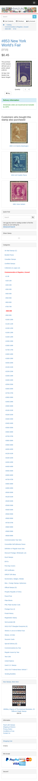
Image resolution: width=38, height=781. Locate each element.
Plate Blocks (8, 600)
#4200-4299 (9, 458)
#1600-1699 (9, 345)
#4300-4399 (9, 462)
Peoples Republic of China (13, 592)
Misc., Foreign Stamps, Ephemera (15, 583)
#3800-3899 (9, 440)
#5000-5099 (9, 492)
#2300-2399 (9, 376)
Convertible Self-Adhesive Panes (15, 544)
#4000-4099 (9, 449)
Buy (8, 93)
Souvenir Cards (9, 639)
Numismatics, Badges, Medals (14, 579)
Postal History (9, 613)
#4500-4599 (9, 471)
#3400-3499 (9, 423)
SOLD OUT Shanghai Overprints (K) (16, 626)
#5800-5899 (9, 527)
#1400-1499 (9, 337)
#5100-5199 (9, 497)
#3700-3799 (9, 436)
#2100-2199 (9, 367)
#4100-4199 (9, 453)
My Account (30, 21)
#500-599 (8, 298)
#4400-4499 (9, 466)
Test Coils (8, 656)
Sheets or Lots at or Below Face (15, 631)
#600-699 (8, 302)
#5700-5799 (9, 522)
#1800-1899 (9, 354)
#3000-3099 (9, 406)
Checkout (20, 21)
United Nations (9, 661)
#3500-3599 (9, 427)
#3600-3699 (9, 432)
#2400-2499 (9, 380)
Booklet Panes (9, 255)
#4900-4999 (9, 488)
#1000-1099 (9, 319)
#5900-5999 (9, 531)
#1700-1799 (9, 350)
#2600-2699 (9, 389)
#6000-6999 (9, 535)
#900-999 (8, 315)
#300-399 (8, 289)
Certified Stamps (10, 263)
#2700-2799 (9, 393)
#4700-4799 (9, 479)
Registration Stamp (11, 618)
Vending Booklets (10, 674)
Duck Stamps (9, 557)
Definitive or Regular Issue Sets (15, 548)
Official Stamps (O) (11, 587)
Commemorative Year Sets (13, 540)
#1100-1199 (9, 324)
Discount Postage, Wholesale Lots (15, 553)
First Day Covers (10, 566)
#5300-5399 (9, 505)
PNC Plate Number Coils (12, 605)
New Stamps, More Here (11, 682)
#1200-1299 (9, 328)
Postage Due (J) (10, 609)
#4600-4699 (9, 475)
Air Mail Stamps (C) (11, 250)
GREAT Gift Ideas (10, 574)
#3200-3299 (9, 414)
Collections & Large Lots (12, 268)
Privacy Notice (7, 729)
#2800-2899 (9, 397)
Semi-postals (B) (10, 622)
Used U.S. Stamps (10, 665)
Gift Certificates (9, 570)
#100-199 (8, 280)
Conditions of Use (8, 731)
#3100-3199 (9, 410)
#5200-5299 (9, 501)
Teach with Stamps (9, 725)
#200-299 (8, 285)
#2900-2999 (9, 401)
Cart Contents (8, 21)
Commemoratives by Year (13, 648)
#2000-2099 (9, 363)
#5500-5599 (9, 514)
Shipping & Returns (9, 727)
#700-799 (8, 306)
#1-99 (7, 276)
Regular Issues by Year (12, 652)
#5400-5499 (9, 510)
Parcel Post (8, 596)
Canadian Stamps (10, 259)
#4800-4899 (9, 484)
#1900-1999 (9, 358)
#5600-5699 (9, 518)
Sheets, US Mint (10, 635)
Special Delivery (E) (11, 643)
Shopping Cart (7, 741)
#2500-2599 (9, 384)
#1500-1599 (9, 341)
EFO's (7, 561)
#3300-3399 (9, 419)
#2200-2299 (9, 371)
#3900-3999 (9, 445)
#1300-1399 (9, 332)
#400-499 (8, 293)
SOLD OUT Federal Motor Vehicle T (16, 669)
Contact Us (6, 733)
